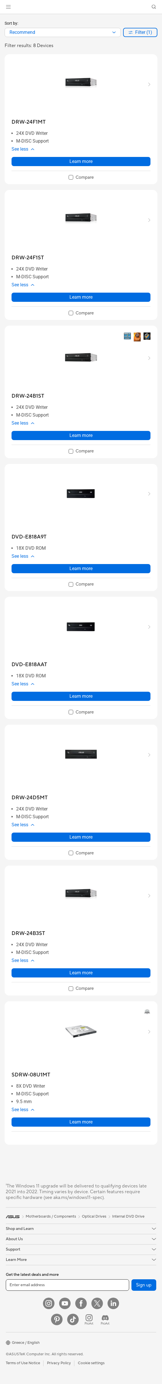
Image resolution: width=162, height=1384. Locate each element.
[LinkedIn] (113, 1303)
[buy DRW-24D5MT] (30, 798)
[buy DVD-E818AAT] (29, 664)
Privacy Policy (59, 1363)
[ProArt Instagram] (89, 1319)
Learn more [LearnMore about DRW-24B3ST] (81, 972)
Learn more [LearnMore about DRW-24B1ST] (81, 435)
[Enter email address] (67, 1285)
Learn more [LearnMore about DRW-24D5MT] (81, 837)
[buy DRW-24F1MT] (29, 122)
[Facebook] (81, 1303)
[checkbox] (81, 177)
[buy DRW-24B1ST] (28, 396)
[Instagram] (48, 1303)
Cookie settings (91, 1363)
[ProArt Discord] (105, 1319)
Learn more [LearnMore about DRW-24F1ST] (81, 297)
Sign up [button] (144, 1285)
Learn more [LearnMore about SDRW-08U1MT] (81, 1122)
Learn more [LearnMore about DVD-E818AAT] (81, 696)
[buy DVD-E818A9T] (29, 537)
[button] (8, 6)
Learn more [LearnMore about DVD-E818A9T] (81, 568)
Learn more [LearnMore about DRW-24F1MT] (81, 161)
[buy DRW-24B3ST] (28, 933)
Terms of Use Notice (23, 1363)
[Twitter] (97, 1303)
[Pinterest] (57, 1319)
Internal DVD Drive (128, 1216)
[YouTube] (65, 1303)
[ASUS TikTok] (73, 1319)
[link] (81, 7)
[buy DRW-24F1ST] (28, 258)
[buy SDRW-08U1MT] (31, 1075)
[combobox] (63, 32)
